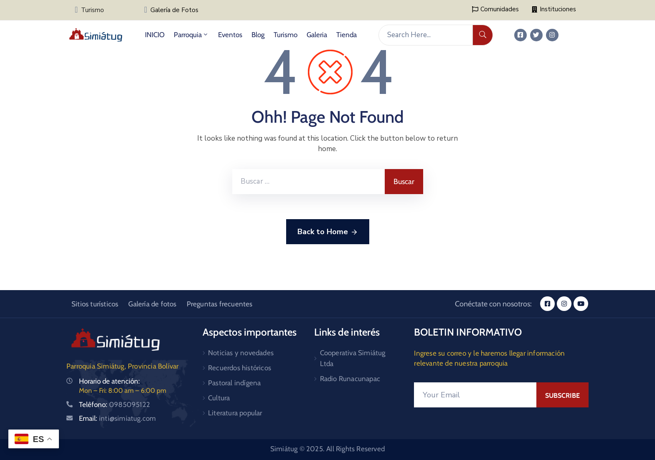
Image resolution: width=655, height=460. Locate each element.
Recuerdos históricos (239, 368)
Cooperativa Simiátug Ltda (353, 358)
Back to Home (327, 232)
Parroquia (191, 34)
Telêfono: (114, 404)
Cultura (219, 398)
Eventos (230, 34)
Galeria (317, 34)
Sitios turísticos (94, 304)
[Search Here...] (425, 35)
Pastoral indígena (234, 383)
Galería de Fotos (174, 10)
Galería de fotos (152, 304)
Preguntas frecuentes (220, 304)
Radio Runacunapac (350, 378)
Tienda (346, 34)
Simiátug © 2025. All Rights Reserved (327, 449)
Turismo (92, 10)
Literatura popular (235, 413)
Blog (257, 34)
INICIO (155, 34)
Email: (117, 418)
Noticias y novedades (241, 353)
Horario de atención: (109, 381)
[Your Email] (475, 394)
